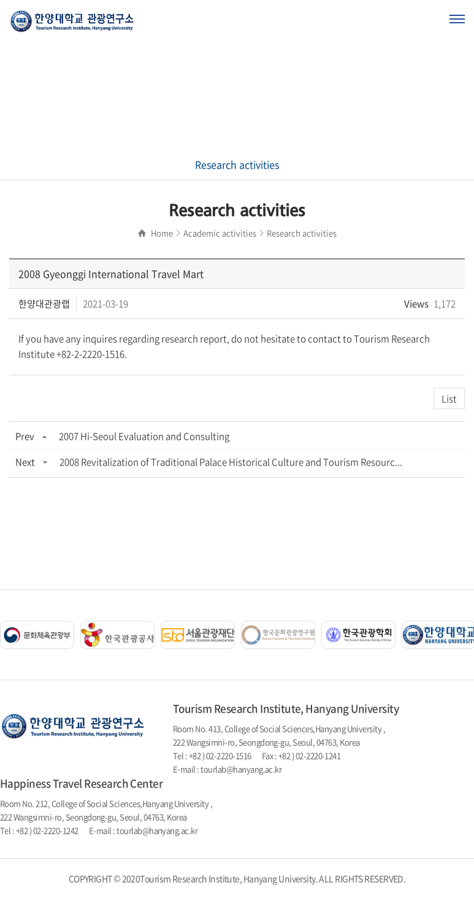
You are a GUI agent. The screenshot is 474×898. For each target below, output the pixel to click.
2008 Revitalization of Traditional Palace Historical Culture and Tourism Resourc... (230, 462)
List (449, 398)
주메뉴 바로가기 (0, 0)
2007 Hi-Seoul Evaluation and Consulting (144, 436)
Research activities (237, 164)
